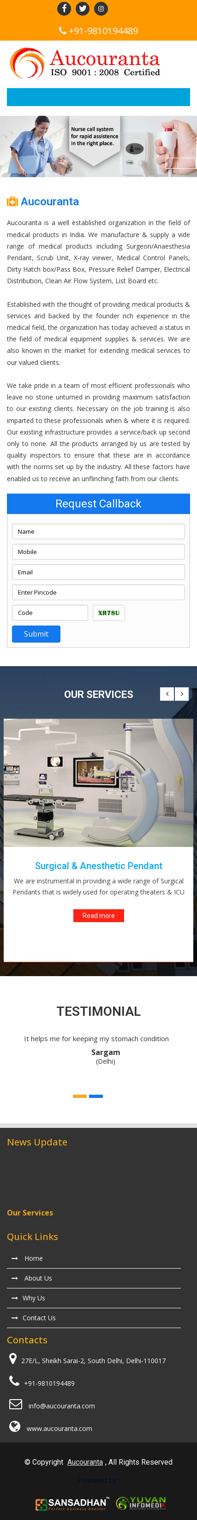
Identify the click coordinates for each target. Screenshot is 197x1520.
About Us (32, 1278)
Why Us (28, 1297)
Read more (99, 915)
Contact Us (34, 1317)
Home (27, 1258)
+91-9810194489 (103, 30)
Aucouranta (85, 1462)
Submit (36, 634)
